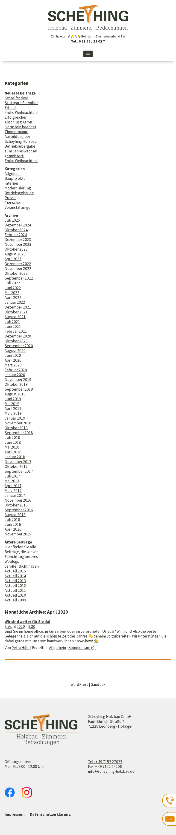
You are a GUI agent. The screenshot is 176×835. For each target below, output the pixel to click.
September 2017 (19, 471)
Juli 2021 (12, 321)
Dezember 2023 (18, 239)
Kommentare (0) (82, 647)
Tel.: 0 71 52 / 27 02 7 (88, 41)
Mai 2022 (12, 292)
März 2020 (13, 365)
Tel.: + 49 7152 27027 (105, 761)
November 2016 (18, 500)
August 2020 (15, 350)
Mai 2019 (12, 403)
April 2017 (13, 485)
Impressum (15, 814)
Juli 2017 (12, 476)
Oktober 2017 (16, 466)
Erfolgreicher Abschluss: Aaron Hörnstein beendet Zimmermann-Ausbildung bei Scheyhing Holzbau (21, 129)
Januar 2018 (15, 456)
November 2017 (18, 461)
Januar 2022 (15, 302)
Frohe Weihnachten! (21, 112)
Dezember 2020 (18, 336)
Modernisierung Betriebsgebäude (19, 190)
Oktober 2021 (16, 312)
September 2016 (19, 509)
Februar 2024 (16, 234)
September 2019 (19, 389)
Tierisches (13, 202)
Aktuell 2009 (15, 600)
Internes (12, 183)
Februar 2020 (16, 369)
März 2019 (13, 413)
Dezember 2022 (18, 263)
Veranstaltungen (18, 207)
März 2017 (13, 490)
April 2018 (13, 452)
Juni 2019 (13, 398)
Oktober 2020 (16, 340)
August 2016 (15, 514)
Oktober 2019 (16, 384)
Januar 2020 (15, 374)
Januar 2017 (15, 495)
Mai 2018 (12, 447)
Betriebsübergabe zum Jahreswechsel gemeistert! (21, 151)
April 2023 (13, 258)
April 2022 (13, 297)
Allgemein (13, 173)
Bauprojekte (15, 178)
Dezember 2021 (18, 307)
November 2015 (18, 534)
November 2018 (18, 423)
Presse (10, 197)
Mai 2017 (12, 480)
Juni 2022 (13, 287)
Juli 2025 (12, 220)
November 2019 (18, 379)
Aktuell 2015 (15, 571)
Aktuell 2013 (15, 580)
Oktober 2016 (16, 505)
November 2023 (18, 244)
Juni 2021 (13, 326)
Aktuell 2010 (15, 595)
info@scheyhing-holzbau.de (111, 771)
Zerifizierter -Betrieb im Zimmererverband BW (88, 36)
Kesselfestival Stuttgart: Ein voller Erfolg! (21, 102)
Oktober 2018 (16, 427)
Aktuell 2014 (15, 575)
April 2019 (13, 408)
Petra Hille (20, 647)
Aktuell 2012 (15, 585)
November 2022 (18, 268)
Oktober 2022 (16, 273)
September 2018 (19, 432)
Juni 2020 (13, 355)
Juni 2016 (13, 524)
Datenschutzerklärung (50, 814)
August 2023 (15, 254)
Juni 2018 (13, 442)
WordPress (79, 684)
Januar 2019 (15, 418)
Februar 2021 (16, 331)
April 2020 (13, 360)
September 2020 (19, 345)
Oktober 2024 (16, 229)
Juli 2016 (12, 519)
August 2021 (15, 316)
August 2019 (15, 394)
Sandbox (98, 684)
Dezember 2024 (18, 225)
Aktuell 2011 (15, 590)
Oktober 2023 (16, 249)
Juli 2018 (12, 437)
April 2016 (13, 529)
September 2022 (19, 278)
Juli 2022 (12, 283)
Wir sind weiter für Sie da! (27, 621)
